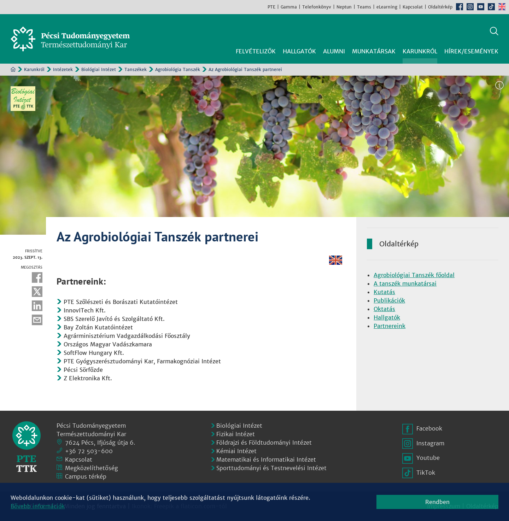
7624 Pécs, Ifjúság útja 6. (100, 442)
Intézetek (63, 69)
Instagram (470, 6)
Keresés (494, 31)
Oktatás (384, 308)
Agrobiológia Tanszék (177, 69)
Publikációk (389, 300)
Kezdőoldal (13, 69)
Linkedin (37, 305)
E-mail (37, 320)
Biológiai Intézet (98, 69)
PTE (271, 7)
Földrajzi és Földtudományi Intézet (264, 442)
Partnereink (389, 325)
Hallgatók (387, 317)
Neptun (344, 7)
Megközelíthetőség (91, 468)
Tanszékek (135, 69)
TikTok (491, 6)
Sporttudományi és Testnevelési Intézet (271, 468)
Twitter (37, 291)
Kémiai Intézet (236, 451)
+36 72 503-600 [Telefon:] (89, 451)
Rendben (437, 501)
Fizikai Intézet (235, 434)
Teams (364, 7)
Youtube (480, 6)
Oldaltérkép (440, 7)
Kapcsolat (413, 7)
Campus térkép (85, 476)
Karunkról (34, 69)
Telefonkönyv (316, 7)
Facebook (459, 6)
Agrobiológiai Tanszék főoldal (414, 275)
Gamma (289, 7)
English (501, 6)
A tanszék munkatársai (405, 283)
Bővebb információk (38, 506)
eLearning (386, 7)
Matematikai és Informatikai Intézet (266, 459)
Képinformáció (499, 85)
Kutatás (384, 291)
